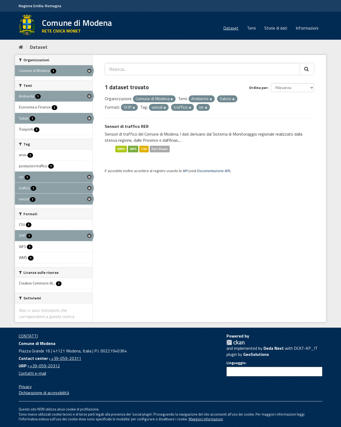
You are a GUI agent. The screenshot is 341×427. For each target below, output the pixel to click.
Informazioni (307, 28)
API (185, 170)
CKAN (235, 342)
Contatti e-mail (32, 373)
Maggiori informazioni (206, 419)
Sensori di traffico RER (127, 126)
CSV (144, 148)
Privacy (25, 386)
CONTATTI (28, 336)
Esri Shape (160, 148)
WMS (121, 148)
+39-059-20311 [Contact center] (65, 358)
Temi (251, 28)
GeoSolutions (256, 354)
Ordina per (258, 87)
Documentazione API (213, 170)
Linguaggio (235, 362)
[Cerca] (307, 69)
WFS (133, 148)
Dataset (230, 28)
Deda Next (273, 348)
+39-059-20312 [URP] (44, 366)
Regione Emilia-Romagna (40, 6)
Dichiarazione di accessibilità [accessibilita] (44, 392)
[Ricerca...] (202, 69)
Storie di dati (275, 28)
